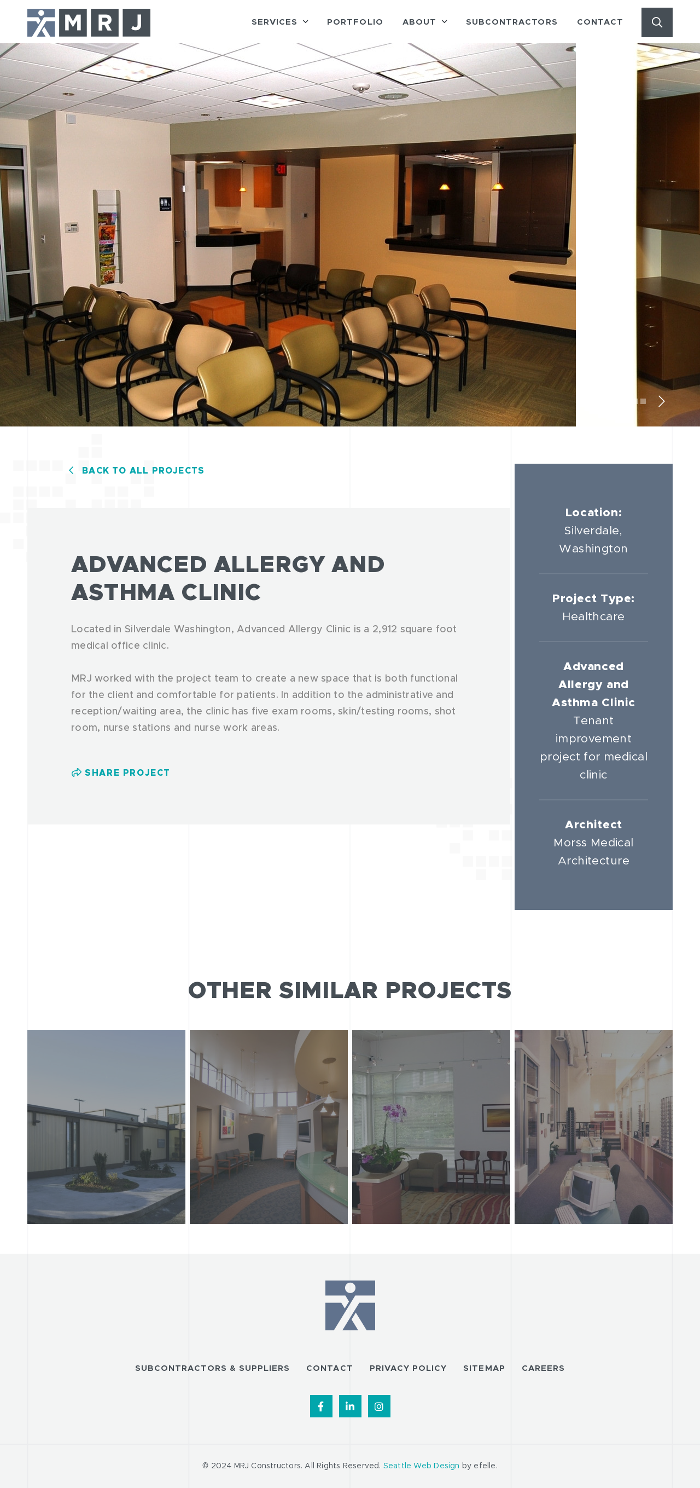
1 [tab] (620, 401)
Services (275, 22)
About (419, 22)
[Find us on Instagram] (379, 1406)
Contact (600, 22)
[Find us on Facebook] (321, 1406)
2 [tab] (628, 401)
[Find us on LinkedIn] (350, 1406)
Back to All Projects (143, 470)
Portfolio (355, 22)
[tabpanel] (290, 238)
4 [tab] (643, 401)
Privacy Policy (408, 1368)
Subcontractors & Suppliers (212, 1368)
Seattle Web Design (421, 1466)
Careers (543, 1368)
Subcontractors (512, 22)
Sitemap (484, 1368)
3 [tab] (635, 401)
